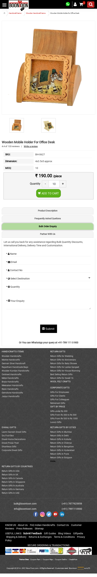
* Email (11, 262)
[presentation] (32, 318)
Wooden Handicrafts (11, 356)
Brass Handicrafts (10, 382)
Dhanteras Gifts (9, 446)
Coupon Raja (48, 559)
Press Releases (24, 528)
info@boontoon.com (25, 508)
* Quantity (13, 286)
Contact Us (63, 525)
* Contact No (14, 270)
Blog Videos (64, 533)
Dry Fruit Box (8, 435)
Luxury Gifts (55, 422)
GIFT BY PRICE (57, 406)
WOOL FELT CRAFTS (60, 381)
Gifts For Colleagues (59, 399)
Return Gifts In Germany (13, 489)
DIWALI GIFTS (9, 427)
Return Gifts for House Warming (65, 371)
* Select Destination (18, 278)
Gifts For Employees (59, 392)
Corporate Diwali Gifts (12, 450)
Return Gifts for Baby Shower (63, 363)
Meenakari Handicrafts (12, 385)
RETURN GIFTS (57, 351)
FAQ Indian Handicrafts (42, 525)
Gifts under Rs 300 (58, 411)
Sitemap (39, 528)
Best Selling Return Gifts (61, 374)
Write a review (31, 146)
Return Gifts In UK (10, 474)
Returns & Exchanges (40, 537)
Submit (48, 329)
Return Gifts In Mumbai (61, 432)
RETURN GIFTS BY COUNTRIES (17, 466)
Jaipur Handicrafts (10, 396)
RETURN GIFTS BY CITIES (63, 427)
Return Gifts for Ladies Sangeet (64, 367)
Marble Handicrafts (11, 360)
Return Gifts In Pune (59, 454)
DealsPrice (73, 559)
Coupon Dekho (61, 559)
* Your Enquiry (15, 300)
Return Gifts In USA (10, 471)
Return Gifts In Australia (13, 485)
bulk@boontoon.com (25, 503)
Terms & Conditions (64, 537)
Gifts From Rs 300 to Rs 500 (63, 415)
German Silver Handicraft (13, 363)
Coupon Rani (35, 559)
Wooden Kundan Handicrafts (15, 371)
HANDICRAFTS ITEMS (13, 351)
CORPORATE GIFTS (60, 387)
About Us (23, 525)
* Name (11, 253)
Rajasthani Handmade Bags (15, 367)
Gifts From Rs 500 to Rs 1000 (64, 418)
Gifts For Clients (57, 396)
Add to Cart (48, 193)
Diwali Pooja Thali (10, 443)
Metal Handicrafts (10, 378)
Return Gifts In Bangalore (62, 446)
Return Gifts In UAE (10, 493)
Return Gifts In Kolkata (60, 439)
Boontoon (73, 568)
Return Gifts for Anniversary (63, 360)
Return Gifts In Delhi (59, 435)
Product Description (47, 210)
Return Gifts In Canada (12, 478)
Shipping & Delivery (16, 537)
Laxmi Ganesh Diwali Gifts (14, 432)
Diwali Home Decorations (14, 439)
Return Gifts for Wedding (61, 356)
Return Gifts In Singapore (13, 482)
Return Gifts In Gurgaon (61, 457)
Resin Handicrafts (10, 389)
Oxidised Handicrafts (11, 374)
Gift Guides (50, 533)
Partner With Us (47, 234)
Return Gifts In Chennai (61, 443)
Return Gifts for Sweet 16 (61, 378)
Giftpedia (78, 533)
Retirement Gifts (57, 403)
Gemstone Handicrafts (12, 393)
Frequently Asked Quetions (47, 218)
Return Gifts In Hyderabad (62, 450)
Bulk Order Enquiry (48, 226)
